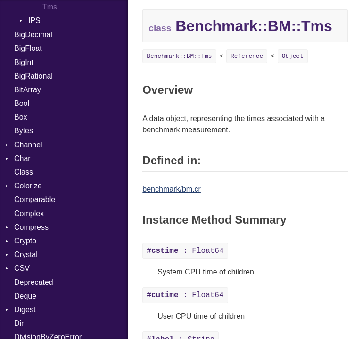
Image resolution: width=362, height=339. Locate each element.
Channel (28, 145)
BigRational (33, 76)
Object (293, 56)
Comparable (34, 199)
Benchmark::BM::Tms (179, 56)
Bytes (23, 131)
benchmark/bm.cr (171, 189)
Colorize (28, 186)
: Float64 (185, 251)
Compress (31, 227)
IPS (34, 20)
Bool (21, 103)
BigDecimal (33, 35)
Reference (246, 56)
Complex (29, 214)
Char (22, 158)
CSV (22, 268)
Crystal (26, 254)
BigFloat (28, 48)
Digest (24, 310)
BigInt (23, 62)
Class (23, 172)
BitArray (27, 90)
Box (20, 117)
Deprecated (33, 282)
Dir (19, 323)
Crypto (25, 241)
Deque (25, 296)
